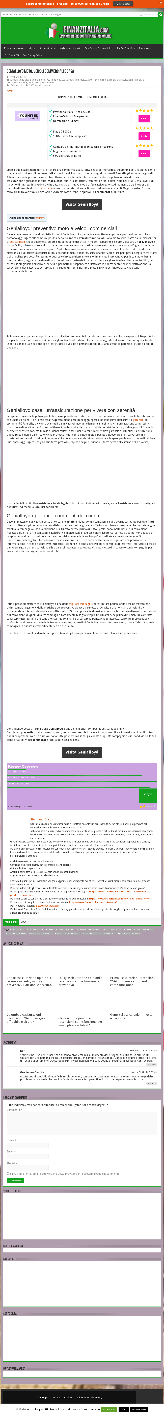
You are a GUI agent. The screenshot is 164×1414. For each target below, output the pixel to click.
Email (11, 1151)
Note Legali (55, 14)
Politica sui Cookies (38, 14)
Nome (11, 1140)
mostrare (39, 218)
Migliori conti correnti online (42, 48)
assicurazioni (18, 241)
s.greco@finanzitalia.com (46, 905)
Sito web (12, 1162)
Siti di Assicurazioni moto (41, 82)
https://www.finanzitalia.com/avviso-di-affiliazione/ (119, 898)
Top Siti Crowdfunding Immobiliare (134, 48)
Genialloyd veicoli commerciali (98, 933)
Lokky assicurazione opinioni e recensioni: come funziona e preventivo (80, 981)
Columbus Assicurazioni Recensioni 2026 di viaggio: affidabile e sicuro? (26, 1018)
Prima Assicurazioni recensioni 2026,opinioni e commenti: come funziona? (132, 981)
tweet (10, 91)
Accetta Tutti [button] (109, 1409)
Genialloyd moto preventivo (139, 930)
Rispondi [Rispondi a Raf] (152, 1065)
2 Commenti (16, 85)
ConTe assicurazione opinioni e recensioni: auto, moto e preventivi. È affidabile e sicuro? (29, 981)
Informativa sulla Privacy (14, 14)
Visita (144, 118)
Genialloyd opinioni (16, 933)
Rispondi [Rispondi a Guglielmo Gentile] (152, 1083)
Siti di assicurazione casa (125, 79)
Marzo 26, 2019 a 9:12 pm (144, 1072)
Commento (14, 1109)
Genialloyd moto (112, 930)
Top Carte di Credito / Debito (99, 48)
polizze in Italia (42, 188)
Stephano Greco (18, 77)
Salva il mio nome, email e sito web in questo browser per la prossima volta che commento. (65, 1173)
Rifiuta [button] (124, 1409)
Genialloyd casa (35, 930)
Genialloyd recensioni (67, 933)
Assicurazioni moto (75, 79)
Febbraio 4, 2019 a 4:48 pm (143, 1050)
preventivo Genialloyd (129, 933)
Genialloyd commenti (89, 930)
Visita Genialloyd (82, 204)
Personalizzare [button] (139, 1409)
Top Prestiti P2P (12, 55)
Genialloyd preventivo (41, 933)
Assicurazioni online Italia (99, 79)
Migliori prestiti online (14, 48)
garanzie (138, 419)
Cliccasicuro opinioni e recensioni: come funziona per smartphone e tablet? (80, 1021)
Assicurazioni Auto (56, 79)
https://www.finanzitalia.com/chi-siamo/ (93, 902)
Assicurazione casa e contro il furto (27, 79)
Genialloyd (17, 930)
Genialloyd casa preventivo (61, 930)
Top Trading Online (32, 55)
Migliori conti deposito (70, 48)
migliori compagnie (81, 603)
